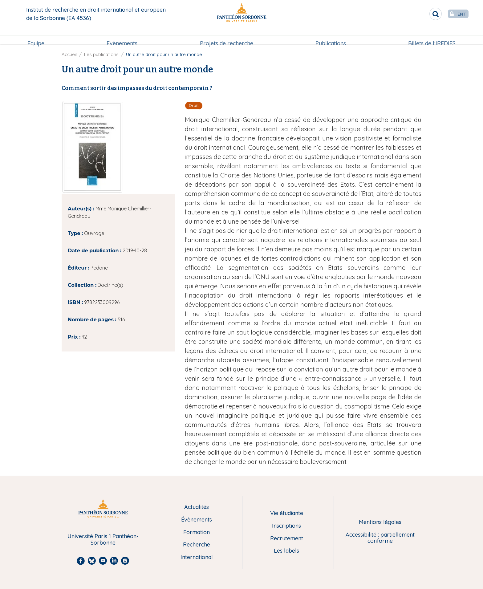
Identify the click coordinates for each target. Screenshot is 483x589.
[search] (423, 14)
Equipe (35, 35)
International (197, 557)
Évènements (196, 520)
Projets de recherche (226, 35)
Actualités (196, 507)
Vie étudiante (286, 513)
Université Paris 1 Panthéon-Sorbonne (103, 539)
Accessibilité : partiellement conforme (380, 538)
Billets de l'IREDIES (432, 35)
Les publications (101, 54)
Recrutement (286, 538)
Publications (330, 35)
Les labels (286, 551)
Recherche (196, 545)
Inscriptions (286, 526)
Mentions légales (380, 522)
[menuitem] (36, 36)
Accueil (69, 54)
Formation (196, 532)
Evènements (122, 35)
